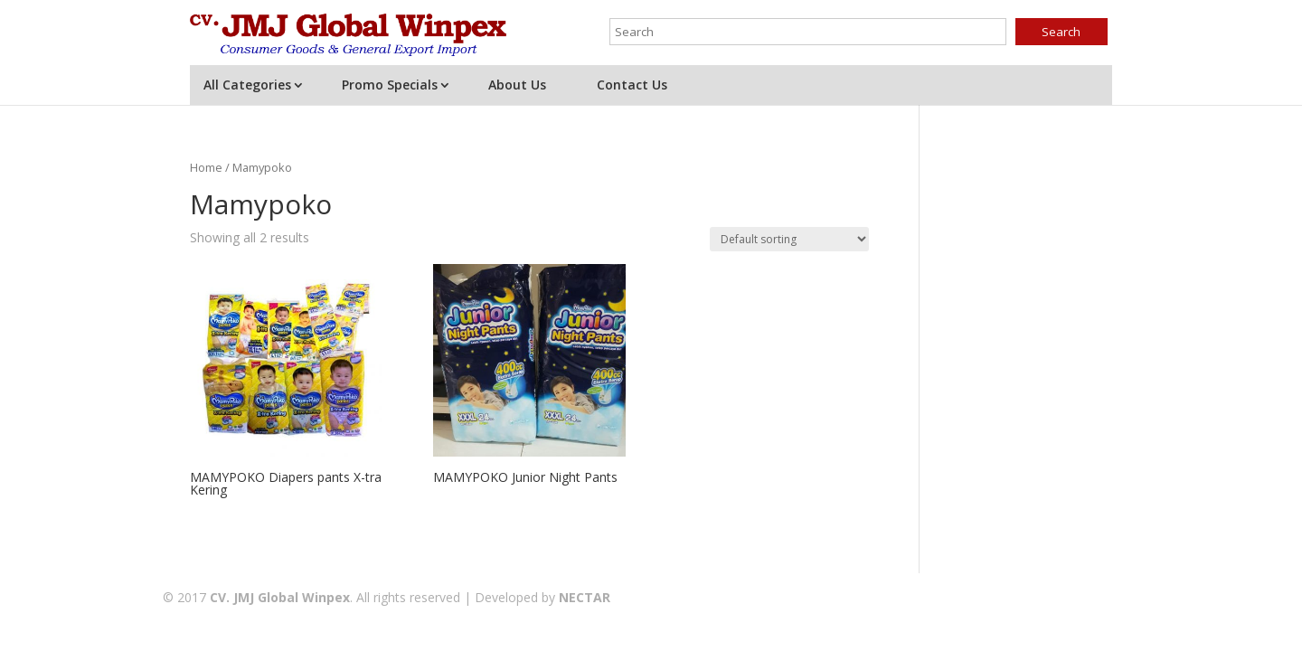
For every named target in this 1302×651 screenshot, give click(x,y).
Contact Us (632, 84)
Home (206, 167)
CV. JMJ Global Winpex (280, 597)
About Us (517, 84)
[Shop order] (789, 239)
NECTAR (584, 597)
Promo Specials (390, 84)
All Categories (247, 84)
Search (1061, 32)
